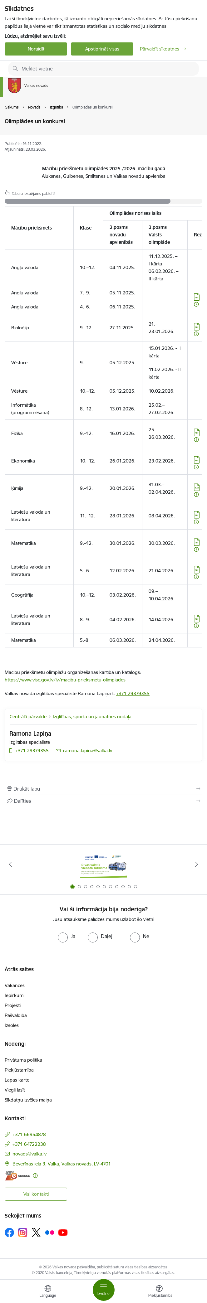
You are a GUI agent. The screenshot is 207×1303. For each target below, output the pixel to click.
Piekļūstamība (19, 1070)
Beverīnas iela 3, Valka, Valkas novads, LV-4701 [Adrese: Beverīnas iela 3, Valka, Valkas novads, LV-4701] (61, 1164)
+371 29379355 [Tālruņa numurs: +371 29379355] (32, 750)
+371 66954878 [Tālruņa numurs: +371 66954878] (29, 1134)
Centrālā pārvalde (28, 716)
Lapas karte (17, 1080)
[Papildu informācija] (196, 304)
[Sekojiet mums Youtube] (63, 1232)
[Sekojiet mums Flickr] (49, 1232)
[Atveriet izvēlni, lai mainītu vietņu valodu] (48, 1292)
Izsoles (12, 1025)
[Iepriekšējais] (10, 864)
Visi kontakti (36, 1194)
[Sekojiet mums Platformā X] (36, 1232)
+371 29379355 (133, 693)
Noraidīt (36, 49)
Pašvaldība (16, 1015)
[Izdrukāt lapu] (103, 789)
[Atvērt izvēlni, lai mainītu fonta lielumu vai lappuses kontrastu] (159, 1292)
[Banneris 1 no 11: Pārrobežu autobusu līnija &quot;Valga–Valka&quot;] (103, 864)
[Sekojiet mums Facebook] (9, 1232)
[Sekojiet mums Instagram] (22, 1232)
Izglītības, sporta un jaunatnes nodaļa (92, 716)
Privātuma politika (23, 1060)
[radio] (66, 936)
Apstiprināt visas (102, 49)
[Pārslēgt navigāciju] (104, 1290)
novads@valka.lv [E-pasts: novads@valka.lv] (29, 1154)
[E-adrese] (17, 1175)
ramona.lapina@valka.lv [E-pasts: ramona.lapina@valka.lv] (87, 750)
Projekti (13, 1005)
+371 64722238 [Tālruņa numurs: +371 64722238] (29, 1144)
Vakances (15, 985)
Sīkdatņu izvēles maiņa (28, 1100)
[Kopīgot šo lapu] (103, 801)
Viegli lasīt (15, 1090)
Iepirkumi (14, 995)
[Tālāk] (196, 864)
